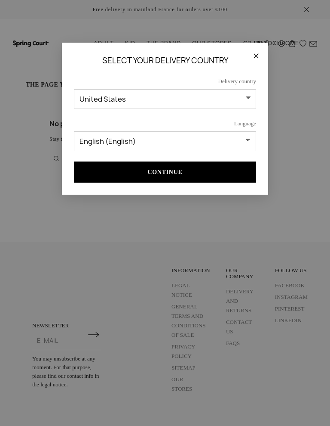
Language (245, 123)
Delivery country (237, 81)
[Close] (256, 56)
